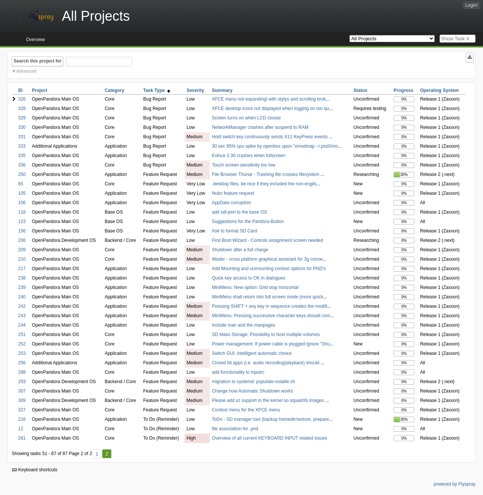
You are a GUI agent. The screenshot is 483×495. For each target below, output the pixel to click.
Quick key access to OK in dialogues (248, 278)
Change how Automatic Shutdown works (252, 391)
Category (114, 90)
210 (22, 259)
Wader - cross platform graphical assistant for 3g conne (267, 259)
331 (22, 136)
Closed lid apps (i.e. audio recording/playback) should (266, 362)
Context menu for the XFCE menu (246, 409)
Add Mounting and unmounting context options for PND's (269, 268)
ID (20, 90)
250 (22, 174)
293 (22, 381)
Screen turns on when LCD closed (246, 118)
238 (22, 278)
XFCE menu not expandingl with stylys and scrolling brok (269, 99)
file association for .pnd (235, 428)
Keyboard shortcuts (34, 469)
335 (22, 155)
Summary (222, 90)
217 (22, 268)
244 (22, 325)
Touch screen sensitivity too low (243, 165)
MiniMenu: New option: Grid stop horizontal (255, 287)
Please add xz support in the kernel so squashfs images (268, 400)
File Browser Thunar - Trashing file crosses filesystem (266, 174)
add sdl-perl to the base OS (239, 212)
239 (22, 287)
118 (22, 212)
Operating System (439, 90)
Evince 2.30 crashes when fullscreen (248, 155)
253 (22, 353)
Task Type (157, 90)
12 (20, 428)
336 (22, 165)
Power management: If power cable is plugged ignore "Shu (270, 344)
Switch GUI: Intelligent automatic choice (251, 353)
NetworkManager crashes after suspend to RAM (260, 127)
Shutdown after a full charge (240, 249)
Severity (195, 90)
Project (40, 90)
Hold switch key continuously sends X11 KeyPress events (270, 136)
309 (22, 400)
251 (22, 334)
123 (22, 221)
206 (22, 240)
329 (22, 118)
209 (22, 249)
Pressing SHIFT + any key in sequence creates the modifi (269, 306)
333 (22, 146)
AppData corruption (231, 202)
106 (22, 202)
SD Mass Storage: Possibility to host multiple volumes (266, 334)
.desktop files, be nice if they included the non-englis (264, 183)
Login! (471, 5)
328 (22, 108)
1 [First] (96, 454)
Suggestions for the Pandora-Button (248, 221)
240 (22, 296)
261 (22, 438)
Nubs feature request (233, 193)
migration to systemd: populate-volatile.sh (253, 381)
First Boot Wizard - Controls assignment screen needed (267, 240)
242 (22, 306)
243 (22, 315)
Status (361, 90)
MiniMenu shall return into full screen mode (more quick (267, 296)
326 (22, 99)
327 (22, 409)
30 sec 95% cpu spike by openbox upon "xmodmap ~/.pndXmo (275, 146)
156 (22, 231)
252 (22, 344)
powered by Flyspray (454, 484)
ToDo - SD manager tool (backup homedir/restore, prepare (270, 419)
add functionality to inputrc (238, 372)
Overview (35, 39)
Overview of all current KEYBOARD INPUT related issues (269, 438)
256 (22, 362)
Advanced (26, 71)
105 (22, 193)
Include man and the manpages (243, 325)
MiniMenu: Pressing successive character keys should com (271, 315)
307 (22, 391)
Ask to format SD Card (234, 231)
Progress (403, 90)
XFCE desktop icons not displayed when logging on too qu (270, 108)
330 (22, 127)
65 (20, 183)
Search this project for (38, 61)
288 (22, 372)
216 (22, 419)
